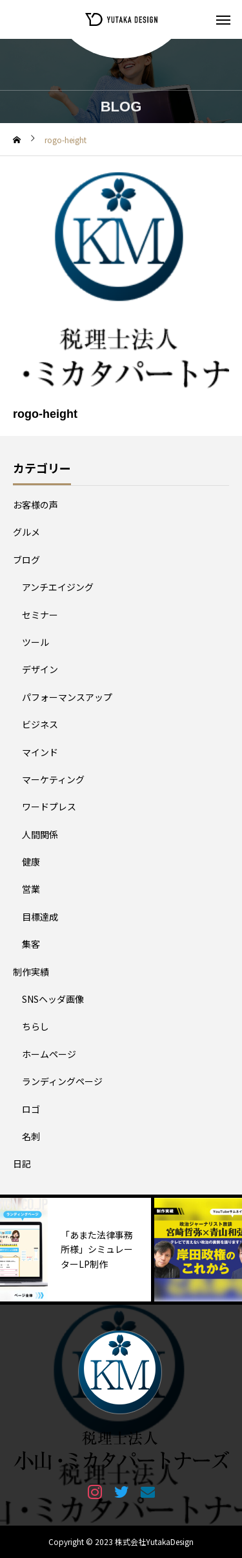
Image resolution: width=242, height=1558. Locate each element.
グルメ (26, 531)
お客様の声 (35, 504)
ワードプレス (49, 806)
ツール (35, 642)
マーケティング (53, 779)
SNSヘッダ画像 (53, 998)
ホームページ (49, 1054)
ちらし (35, 1026)
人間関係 (40, 834)
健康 (31, 861)
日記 (22, 1163)
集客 (31, 943)
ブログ (26, 559)
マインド (40, 752)
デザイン (40, 669)
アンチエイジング (58, 586)
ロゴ (31, 1109)
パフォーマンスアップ (67, 697)
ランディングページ (62, 1081)
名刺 (31, 1136)
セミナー (40, 614)
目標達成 (40, 916)
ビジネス (40, 724)
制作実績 (31, 971)
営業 (31, 888)
